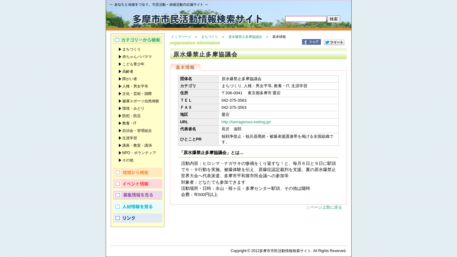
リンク (137, 218)
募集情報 (137, 195)
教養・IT (129, 123)
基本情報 (185, 67)
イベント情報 (137, 184)
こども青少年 (133, 64)
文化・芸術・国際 (137, 94)
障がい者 (129, 79)
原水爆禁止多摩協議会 (245, 37)
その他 (127, 160)
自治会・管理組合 (137, 130)
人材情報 (137, 206)
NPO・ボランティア (139, 153)
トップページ (181, 37)
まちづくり (209, 37)
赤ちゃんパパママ (137, 57)
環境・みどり (133, 108)
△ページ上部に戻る (324, 207)
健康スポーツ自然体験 (140, 101)
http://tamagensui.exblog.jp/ (246, 122)
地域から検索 (137, 172)
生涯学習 (129, 138)
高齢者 (127, 71)
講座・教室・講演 (137, 145)
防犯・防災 (131, 116)
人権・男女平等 (135, 86)
